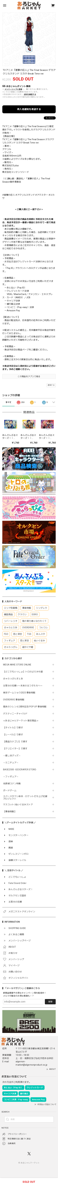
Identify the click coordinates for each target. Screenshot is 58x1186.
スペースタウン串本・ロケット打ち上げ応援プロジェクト (25, 797)
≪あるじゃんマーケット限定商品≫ (21, 720)
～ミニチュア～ (11, 762)
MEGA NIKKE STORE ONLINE (17, 664)
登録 (50, 1001)
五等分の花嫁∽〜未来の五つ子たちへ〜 (24, 685)
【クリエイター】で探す (15, 748)
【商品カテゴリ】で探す (15, 741)
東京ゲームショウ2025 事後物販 (20, 692)
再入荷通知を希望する (29, 109)
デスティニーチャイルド (15, 713)
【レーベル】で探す (13, 734)
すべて (8, 402)
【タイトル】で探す (13, 727)
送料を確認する (30, 94)
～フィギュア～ (11, 776)
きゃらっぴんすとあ (13, 678)
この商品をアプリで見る (29, 376)
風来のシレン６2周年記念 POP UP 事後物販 (25, 706)
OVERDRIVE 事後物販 (13, 699)
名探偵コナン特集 (12, 783)
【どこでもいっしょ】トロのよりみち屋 (24, 671)
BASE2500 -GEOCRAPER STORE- (20, 769)
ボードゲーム (9, 790)
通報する (51, 385)
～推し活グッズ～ (12, 755)
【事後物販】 (9, 811)
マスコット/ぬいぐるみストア (18, 804)
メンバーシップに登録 (13, 89)
